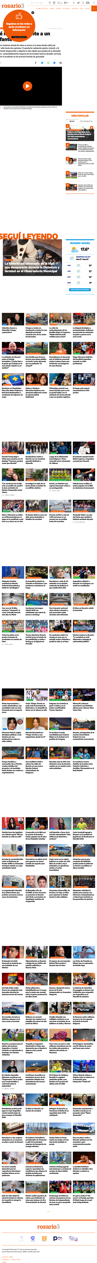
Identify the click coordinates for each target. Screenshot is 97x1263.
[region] (48, 19)
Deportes (75, 8)
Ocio (81, 8)
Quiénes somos (7, 1257)
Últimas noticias (42, 8)
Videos (87, 8)
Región (58, 8)
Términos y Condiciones (11, 1260)
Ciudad (52, 8)
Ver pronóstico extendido (80, 289)
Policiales (66, 8)
